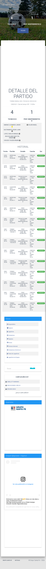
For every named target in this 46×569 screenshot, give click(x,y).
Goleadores (11, 335)
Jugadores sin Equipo (13, 357)
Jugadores (10, 331)
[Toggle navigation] (42, 4)
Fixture (9, 342)
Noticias (17, 560)
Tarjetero (10, 339)
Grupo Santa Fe (7, 560)
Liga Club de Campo (8, 5)
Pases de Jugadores (13, 353)
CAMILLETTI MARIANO (13, 381)
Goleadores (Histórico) (14, 350)
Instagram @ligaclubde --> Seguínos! (16, 455)
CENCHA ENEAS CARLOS (13, 385)
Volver (23, 30)
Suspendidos (11, 324)
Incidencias (41, 155)
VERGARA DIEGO (11, 389)
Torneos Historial (12, 346)
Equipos (10, 328)
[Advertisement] (18, 66)
